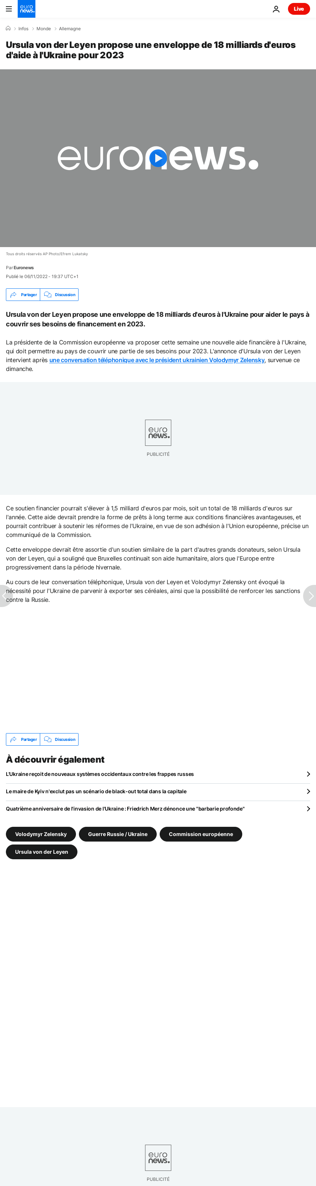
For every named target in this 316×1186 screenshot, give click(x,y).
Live (299, 9)
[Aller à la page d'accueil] (26, 9)
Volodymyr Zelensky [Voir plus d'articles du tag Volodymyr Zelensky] (41, 834)
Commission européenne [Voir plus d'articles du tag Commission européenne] (201, 834)
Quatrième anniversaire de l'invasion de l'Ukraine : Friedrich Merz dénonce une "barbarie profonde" (125, 808)
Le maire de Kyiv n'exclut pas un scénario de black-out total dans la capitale (96, 791)
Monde (44, 29)
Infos (23, 29)
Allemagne (70, 29)
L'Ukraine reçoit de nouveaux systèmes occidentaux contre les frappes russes (100, 774)
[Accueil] (8, 28)
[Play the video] (158, 158)
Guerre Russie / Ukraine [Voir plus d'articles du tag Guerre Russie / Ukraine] (117, 834)
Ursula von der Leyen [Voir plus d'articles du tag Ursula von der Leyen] (41, 852)
